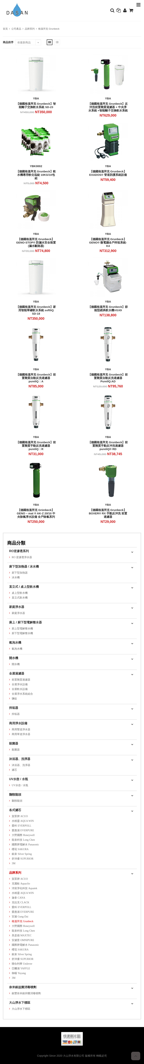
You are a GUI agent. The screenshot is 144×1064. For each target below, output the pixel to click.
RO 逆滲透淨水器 (22, 557)
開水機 (13, 658)
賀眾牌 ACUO (20, 816)
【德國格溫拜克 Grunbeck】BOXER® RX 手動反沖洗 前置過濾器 (108, 513)
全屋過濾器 (16, 673)
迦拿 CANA (18, 897)
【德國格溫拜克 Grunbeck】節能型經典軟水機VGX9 (108, 308)
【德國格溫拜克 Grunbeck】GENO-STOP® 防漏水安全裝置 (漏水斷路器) (36, 242)
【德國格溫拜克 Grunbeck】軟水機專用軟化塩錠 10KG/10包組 (36, 175)
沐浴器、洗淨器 (19, 759)
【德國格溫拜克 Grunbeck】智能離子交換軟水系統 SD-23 (36, 105)
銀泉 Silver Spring (22, 854)
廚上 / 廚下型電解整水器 (25, 622)
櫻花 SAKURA (20, 849)
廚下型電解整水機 (22, 633)
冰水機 (16, 577)
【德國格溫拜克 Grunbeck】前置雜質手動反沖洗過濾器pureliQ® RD (108, 446)
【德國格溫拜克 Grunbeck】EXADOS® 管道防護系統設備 (108, 173)
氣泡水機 (15, 642)
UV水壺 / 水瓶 (18, 779)
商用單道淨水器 (21, 734)
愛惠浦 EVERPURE (23, 830)
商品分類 (16, 542)
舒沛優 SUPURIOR (22, 858)
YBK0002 (36, 166)
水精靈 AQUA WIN (23, 821)
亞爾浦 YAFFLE (21, 968)
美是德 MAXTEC (22, 935)
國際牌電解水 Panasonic (25, 844)
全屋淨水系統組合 (22, 693)
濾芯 (14, 769)
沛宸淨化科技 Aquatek (24, 888)
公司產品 (16, 28)
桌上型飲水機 (20, 593)
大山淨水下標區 (19, 1002)
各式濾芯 (15, 810)
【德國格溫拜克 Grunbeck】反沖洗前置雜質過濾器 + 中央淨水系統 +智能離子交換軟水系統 (108, 107)
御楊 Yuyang (19, 973)
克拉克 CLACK (20, 902)
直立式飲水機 (20, 597)
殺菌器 (13, 743)
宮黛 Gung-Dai (20, 916)
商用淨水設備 (18, 723)
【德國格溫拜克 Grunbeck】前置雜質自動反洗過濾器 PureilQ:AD (108, 378)
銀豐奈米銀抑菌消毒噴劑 (26, 993)
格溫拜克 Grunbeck (48, 28)
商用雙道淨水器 (21, 729)
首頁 (5, 28)
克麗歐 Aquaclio (21, 883)
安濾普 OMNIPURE (23, 940)
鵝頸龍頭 (15, 794)
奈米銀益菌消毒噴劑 (22, 987)
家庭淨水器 (16, 606)
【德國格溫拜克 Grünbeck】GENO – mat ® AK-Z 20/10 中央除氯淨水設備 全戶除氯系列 (36, 513)
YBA (36, 98)
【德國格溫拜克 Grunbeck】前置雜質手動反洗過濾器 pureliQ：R (36, 446)
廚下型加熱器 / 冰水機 (24, 566)
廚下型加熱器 (20, 572)
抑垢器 (13, 707)
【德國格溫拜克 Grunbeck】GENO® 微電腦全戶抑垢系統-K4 (108, 242)
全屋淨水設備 (20, 684)
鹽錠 (14, 698)
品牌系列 (30, 28)
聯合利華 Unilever (22, 963)
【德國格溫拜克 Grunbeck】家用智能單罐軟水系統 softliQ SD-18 (36, 310)
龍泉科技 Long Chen (23, 839)
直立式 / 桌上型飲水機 (24, 586)
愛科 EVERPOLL (21, 825)
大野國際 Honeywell (23, 835)
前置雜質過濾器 (21, 679)
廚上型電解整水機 (22, 628)
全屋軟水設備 (20, 689)
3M (13, 863)
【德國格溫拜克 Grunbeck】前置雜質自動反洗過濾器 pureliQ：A (36, 378)
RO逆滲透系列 (19, 551)
